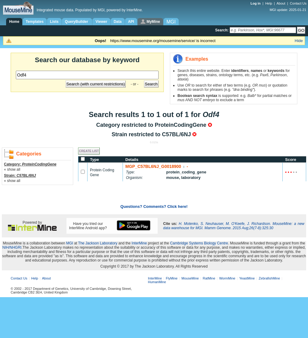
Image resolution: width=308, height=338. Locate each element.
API (131, 22)
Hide (299, 40)
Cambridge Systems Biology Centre (199, 243)
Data (118, 22)
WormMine (227, 278)
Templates (34, 22)
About (281, 3)
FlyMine (172, 278)
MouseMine (190, 278)
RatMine (209, 278)
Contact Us (298, 3)
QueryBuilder (77, 22)
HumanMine (157, 282)
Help (268, 3)
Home (14, 22)
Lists (54, 22)
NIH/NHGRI (12, 247)
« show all (12, 169)
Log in (256, 3)
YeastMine (247, 278)
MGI (69, 243)
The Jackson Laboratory (97, 243)
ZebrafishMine (269, 278)
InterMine (139, 243)
